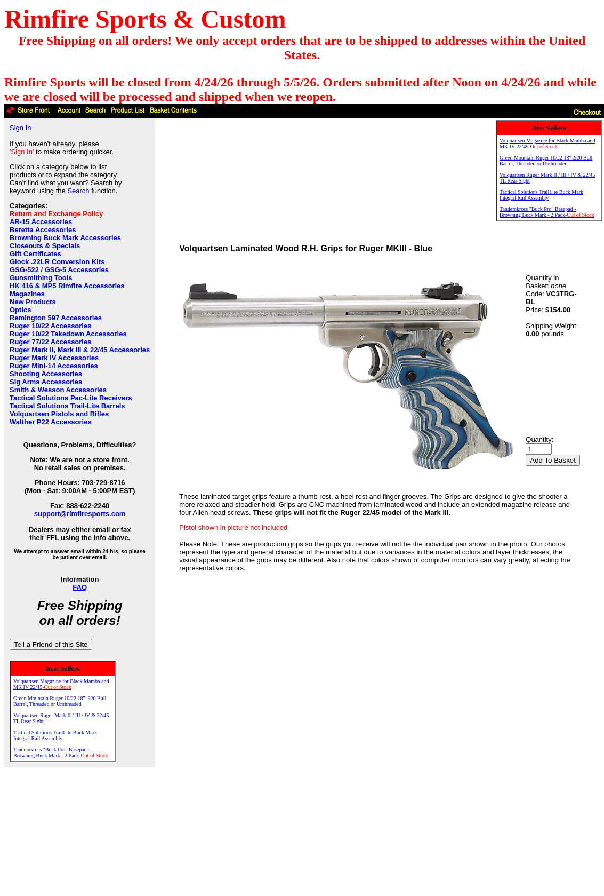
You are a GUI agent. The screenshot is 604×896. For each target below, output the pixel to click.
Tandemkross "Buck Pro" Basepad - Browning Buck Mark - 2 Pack (60, 752)
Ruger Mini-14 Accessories (54, 366)
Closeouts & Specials (45, 246)
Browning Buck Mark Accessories (65, 238)
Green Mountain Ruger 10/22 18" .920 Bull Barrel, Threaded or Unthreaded (59, 701)
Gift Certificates (35, 254)
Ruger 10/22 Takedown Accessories (68, 334)
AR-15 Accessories (41, 222)
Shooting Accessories (46, 374)
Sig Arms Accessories (46, 382)
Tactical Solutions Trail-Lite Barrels (67, 406)
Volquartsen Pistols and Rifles (59, 414)
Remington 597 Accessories (56, 318)
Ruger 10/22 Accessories (50, 326)
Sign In (20, 128)
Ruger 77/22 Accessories (50, 342)
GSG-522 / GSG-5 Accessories (59, 270)
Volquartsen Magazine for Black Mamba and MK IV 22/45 (61, 684)
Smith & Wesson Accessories (58, 390)
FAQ (80, 587)
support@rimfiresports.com (80, 514)
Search (78, 191)
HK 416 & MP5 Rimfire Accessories (67, 286)
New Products (33, 302)
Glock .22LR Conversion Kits (57, 262)
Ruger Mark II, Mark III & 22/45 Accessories (80, 350)
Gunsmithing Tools (41, 278)
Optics (20, 310)
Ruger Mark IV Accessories (54, 358)
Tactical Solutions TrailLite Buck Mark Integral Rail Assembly (55, 735)
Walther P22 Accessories (51, 422)
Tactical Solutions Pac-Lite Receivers (71, 398)
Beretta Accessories (43, 230)
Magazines (27, 294)
